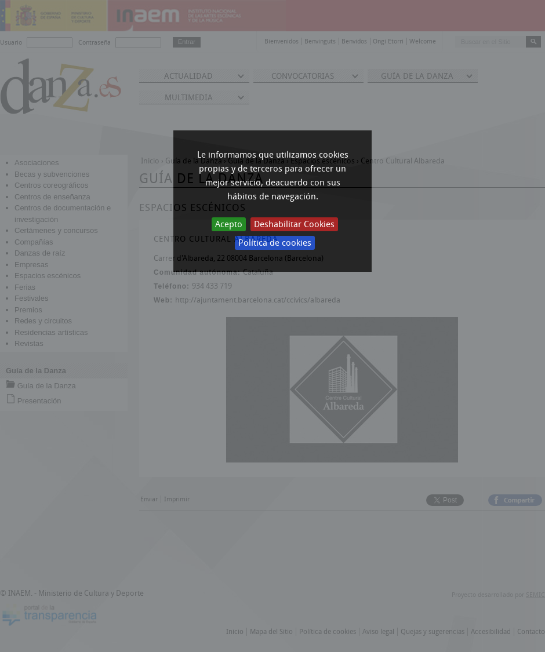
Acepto (228, 224)
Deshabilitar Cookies (294, 224)
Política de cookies (274, 243)
